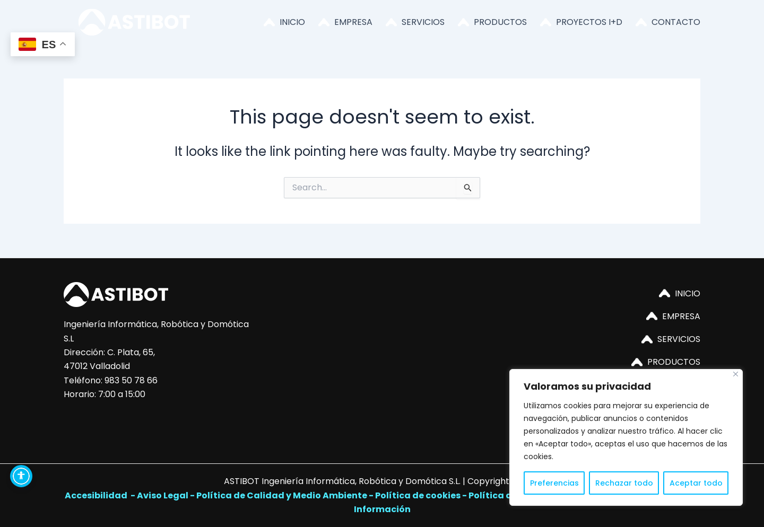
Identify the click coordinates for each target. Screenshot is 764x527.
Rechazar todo (624, 483)
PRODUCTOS (500, 22)
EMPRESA (353, 22)
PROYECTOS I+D (589, 22)
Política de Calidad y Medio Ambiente (281, 495)
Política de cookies (418, 495)
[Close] (735, 374)
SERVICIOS (423, 22)
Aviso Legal (162, 495)
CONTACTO (676, 22)
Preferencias (554, 483)
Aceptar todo (696, 483)
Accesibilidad (97, 495)
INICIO (292, 22)
